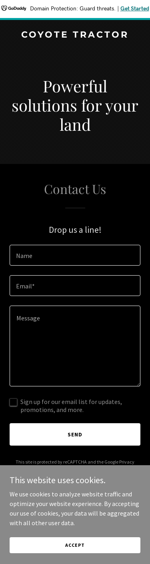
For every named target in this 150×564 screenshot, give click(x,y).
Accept (74, 545)
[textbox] (75, 255)
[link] (75, 35)
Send (75, 434)
